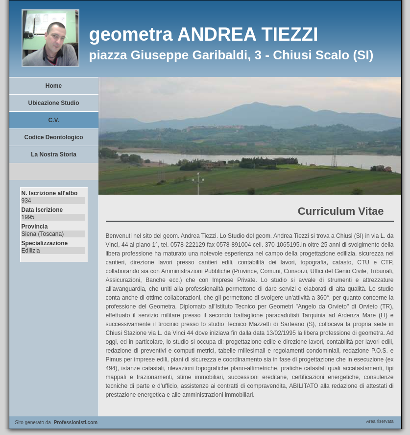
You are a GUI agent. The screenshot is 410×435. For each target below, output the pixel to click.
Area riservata (379, 421)
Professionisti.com (75, 422)
